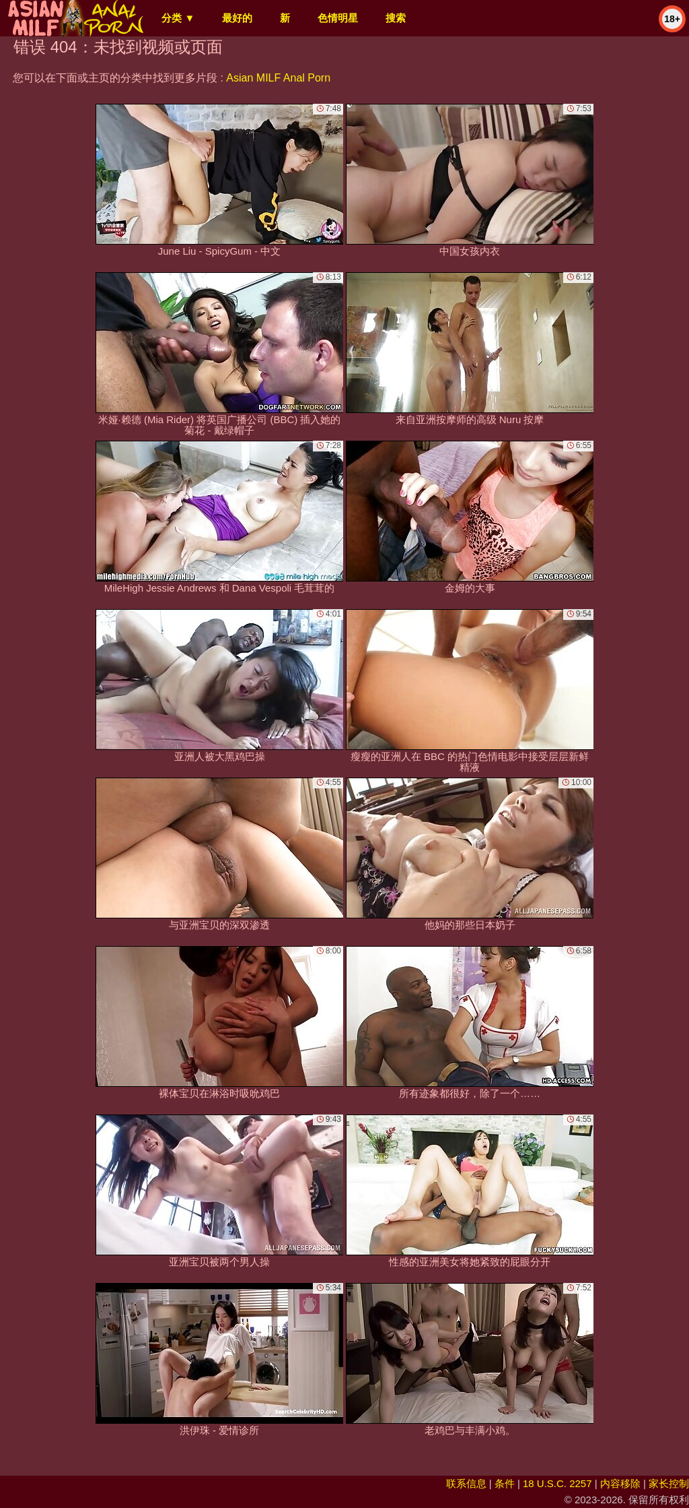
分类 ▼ (177, 18)
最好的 (237, 18)
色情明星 (338, 18)
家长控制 (669, 1483)
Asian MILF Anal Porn (278, 78)
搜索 (396, 18)
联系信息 (466, 1483)
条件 (505, 1483)
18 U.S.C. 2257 (557, 1483)
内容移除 (620, 1483)
